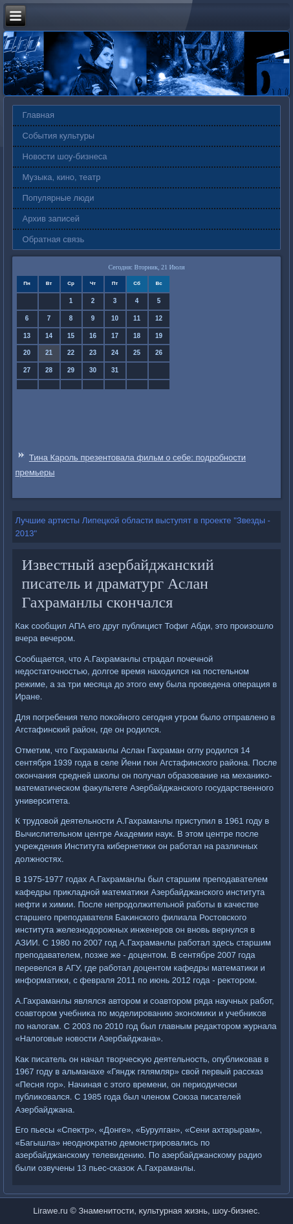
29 (70, 370)
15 (70, 335)
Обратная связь (54, 239)
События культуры (59, 136)
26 (158, 352)
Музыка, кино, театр (62, 177)
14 (48, 335)
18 (136, 335)
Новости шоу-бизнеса (65, 156)
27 (26, 370)
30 (92, 370)
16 (92, 335)
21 (48, 352)
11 (136, 318)
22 (70, 352)
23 (92, 352)
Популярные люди (58, 198)
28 (48, 370)
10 (114, 318)
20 (26, 352)
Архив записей (51, 218)
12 (158, 318)
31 (114, 370)
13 (26, 335)
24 (114, 352)
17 (114, 335)
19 (158, 335)
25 (136, 352)
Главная (38, 115)
